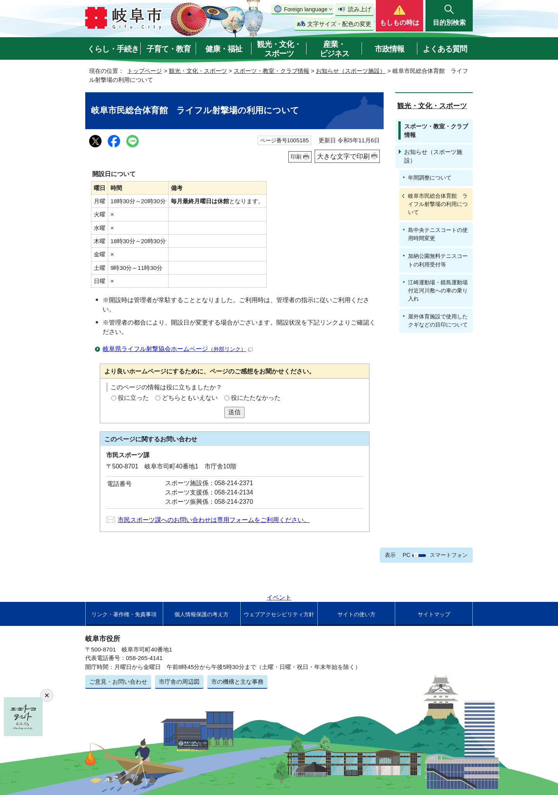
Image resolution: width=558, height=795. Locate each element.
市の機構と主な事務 (237, 681)
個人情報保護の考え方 (201, 614)
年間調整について (429, 178)
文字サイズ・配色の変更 (339, 24)
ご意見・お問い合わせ (118, 681)
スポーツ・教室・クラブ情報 (271, 70)
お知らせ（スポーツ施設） (351, 70)
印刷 (296, 157)
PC (406, 555)
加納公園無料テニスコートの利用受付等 (438, 260)
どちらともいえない (190, 397)
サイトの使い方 (356, 614)
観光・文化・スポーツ (279, 49)
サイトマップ (434, 614)
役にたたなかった (256, 397)
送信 (234, 412)
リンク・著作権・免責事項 (124, 614)
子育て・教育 (168, 49)
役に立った (133, 397)
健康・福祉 (223, 49)
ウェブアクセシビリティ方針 (279, 614)
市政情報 (389, 49)
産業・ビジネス (334, 49)
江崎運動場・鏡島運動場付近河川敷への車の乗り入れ (438, 290)
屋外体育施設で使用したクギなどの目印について (438, 320)
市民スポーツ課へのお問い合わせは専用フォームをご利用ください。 (214, 520)
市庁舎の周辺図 (179, 681)
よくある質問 (445, 49)
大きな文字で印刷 (343, 156)
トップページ (144, 70)
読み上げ (359, 9)
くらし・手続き (113, 49)
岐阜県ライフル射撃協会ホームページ (178, 349)
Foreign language (305, 9)
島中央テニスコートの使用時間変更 (438, 234)
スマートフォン (449, 555)
